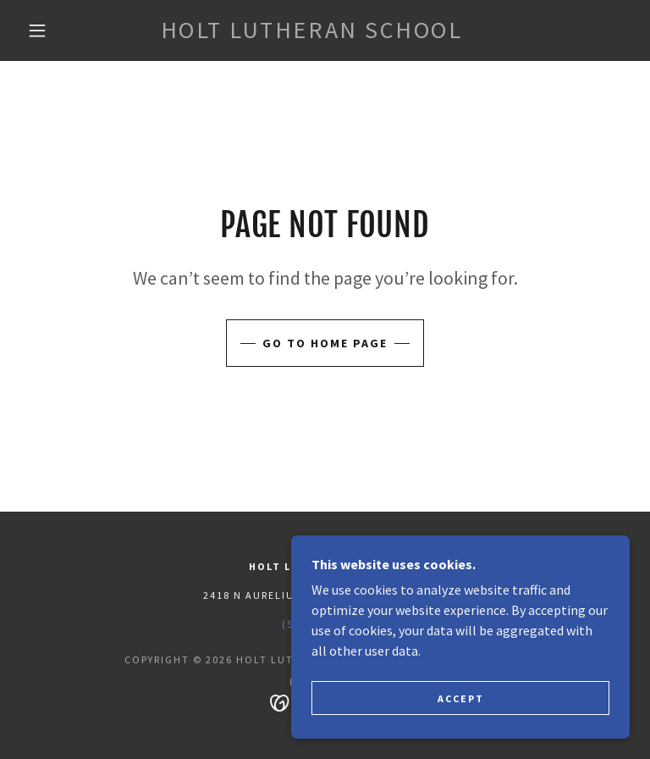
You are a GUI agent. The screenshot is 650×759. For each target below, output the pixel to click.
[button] (37, 30)
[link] (311, 33)
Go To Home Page (325, 343)
